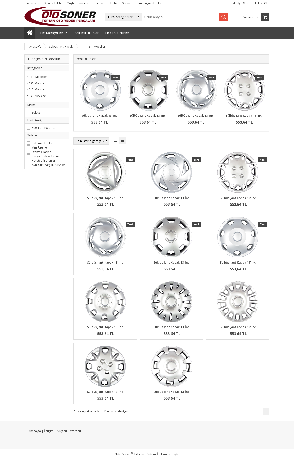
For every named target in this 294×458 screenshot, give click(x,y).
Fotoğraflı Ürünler (43, 160)
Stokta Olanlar (41, 152)
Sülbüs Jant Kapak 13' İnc (99, 115)
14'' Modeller (36, 83)
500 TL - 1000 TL (43, 128)
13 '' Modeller (37, 77)
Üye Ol (260, 3)
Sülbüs (36, 112)
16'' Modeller (36, 95)
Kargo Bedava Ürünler (46, 156)
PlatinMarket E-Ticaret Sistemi (135, 454)
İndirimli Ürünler (42, 143)
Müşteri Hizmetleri (69, 431)
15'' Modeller (36, 89)
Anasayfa (35, 431)
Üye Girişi (241, 3)
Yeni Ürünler (40, 147)
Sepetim (252, 17)
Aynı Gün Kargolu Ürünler (48, 165)
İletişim (48, 431)
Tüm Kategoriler (50, 33)
